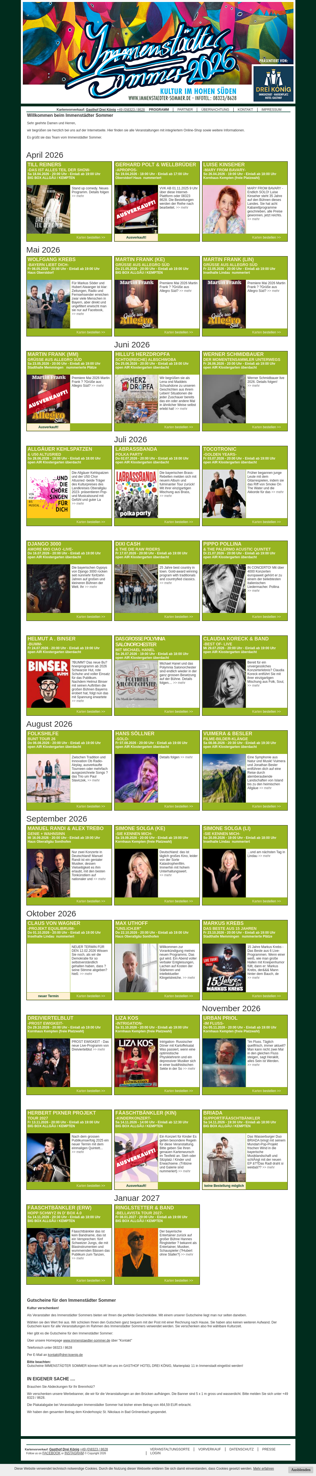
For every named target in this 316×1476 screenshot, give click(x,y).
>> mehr (78, 196)
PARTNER (185, 110)
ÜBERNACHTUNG (215, 110)
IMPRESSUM (272, 110)
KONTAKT (245, 110)
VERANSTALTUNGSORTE (170, 1449)
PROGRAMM (159, 110)
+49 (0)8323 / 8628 (131, 110)
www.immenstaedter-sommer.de (86, 1340)
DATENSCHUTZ (242, 1449)
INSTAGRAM (74, 1453)
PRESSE (269, 1449)
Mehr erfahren (263, 1469)
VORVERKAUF (209, 1449)
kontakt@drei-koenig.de (65, 1355)
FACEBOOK (51, 1453)
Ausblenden (301, 1470)
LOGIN (155, 1453)
